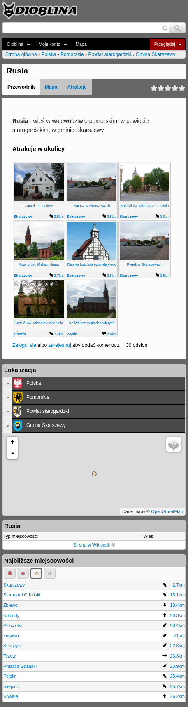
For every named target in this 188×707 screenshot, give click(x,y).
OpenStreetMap (167, 511)
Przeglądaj (165, 44)
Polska (48, 54)
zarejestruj (59, 345)
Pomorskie (72, 54)
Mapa (81, 44)
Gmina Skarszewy (156, 54)
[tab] (94, 384)
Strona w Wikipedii (94, 544)
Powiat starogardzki (109, 54)
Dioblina (16, 44)
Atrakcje (76, 87)
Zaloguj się (24, 345)
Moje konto (50, 44)
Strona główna (21, 54)
